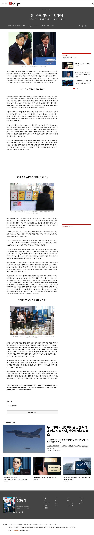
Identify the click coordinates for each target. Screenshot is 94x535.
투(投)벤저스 (67, 57)
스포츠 (45, 505)
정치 (44, 498)
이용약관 (35, 524)
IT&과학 (57, 503)
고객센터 (30, 524)
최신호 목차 (70, 500)
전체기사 (45, 508)
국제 (56, 500)
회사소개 (10, 524)
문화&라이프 (46, 503)
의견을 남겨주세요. (12, 405)
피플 (56, 505)
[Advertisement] (29, 162)
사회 (44, 500)
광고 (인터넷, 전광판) (17, 524)
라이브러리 (70, 503)
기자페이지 (70, 505)
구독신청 (81, 500)
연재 (68, 498)
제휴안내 (25, 524)
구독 (75, 57)
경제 (56, 498)
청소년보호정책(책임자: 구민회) (53, 524)
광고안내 (81, 503)
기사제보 (81, 498)
